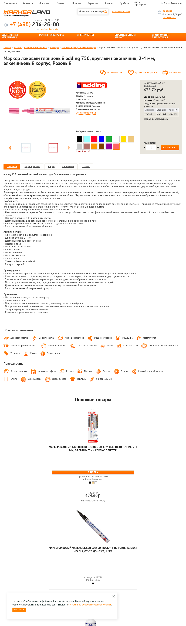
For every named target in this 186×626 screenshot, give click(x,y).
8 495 (22, 566)
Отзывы (86, 166)
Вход (166, 3)
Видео (51, 166)
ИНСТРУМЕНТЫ (85, 35)
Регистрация (176, 3)
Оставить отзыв (114, 72)
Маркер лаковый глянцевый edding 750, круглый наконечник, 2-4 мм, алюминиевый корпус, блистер (21, 456)
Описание (12, 166)
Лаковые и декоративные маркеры (79, 47)
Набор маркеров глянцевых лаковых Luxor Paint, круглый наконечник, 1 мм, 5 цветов (128, 454)
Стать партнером (140, 3)
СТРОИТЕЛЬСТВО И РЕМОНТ (125, 36)
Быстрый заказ (169, 17)
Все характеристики (86, 113)
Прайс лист (126, 3)
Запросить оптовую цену (156, 119)
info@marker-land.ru (49, 29)
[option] (39, 111)
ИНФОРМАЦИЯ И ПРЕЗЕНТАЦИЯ (161, 36)
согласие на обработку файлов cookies (89, 605)
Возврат (76, 3)
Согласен (19, 609)
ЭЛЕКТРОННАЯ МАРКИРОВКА (10, 36)
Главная (7, 47)
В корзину (170, 147)
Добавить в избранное (146, 72)
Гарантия (93, 3)
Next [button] (68, 148)
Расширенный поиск (121, 11)
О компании (10, 3)
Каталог (18, 47)
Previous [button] (10, 148)
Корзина (167, 11)
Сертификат (68, 166)
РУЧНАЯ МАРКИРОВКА (51, 35)
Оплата (60, 3)
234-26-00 (34, 25)
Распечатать (175, 72)
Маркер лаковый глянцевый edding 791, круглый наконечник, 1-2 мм (164, 452)
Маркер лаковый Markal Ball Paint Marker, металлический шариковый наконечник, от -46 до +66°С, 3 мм (93, 457)
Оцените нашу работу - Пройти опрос (36, 574)
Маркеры (54, 47)
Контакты (28, 3)
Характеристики (32, 166)
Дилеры (109, 3)
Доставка (44, 3)
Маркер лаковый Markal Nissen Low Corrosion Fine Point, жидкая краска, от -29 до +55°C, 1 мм (57, 454)
